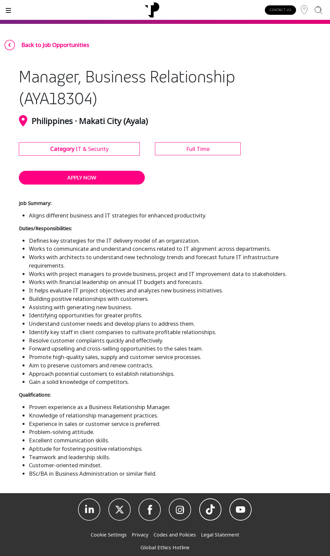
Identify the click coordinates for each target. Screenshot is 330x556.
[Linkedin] (89, 509)
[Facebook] (149, 509)
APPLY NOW (81, 177)
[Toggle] (8, 10)
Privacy (140, 534)
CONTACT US (280, 10)
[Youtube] (240, 509)
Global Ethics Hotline (165, 547)
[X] (119, 509)
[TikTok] (210, 509)
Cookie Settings (109, 534)
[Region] (304, 10)
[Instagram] (180, 509)
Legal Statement (220, 534)
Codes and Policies (175, 534)
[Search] (318, 9)
